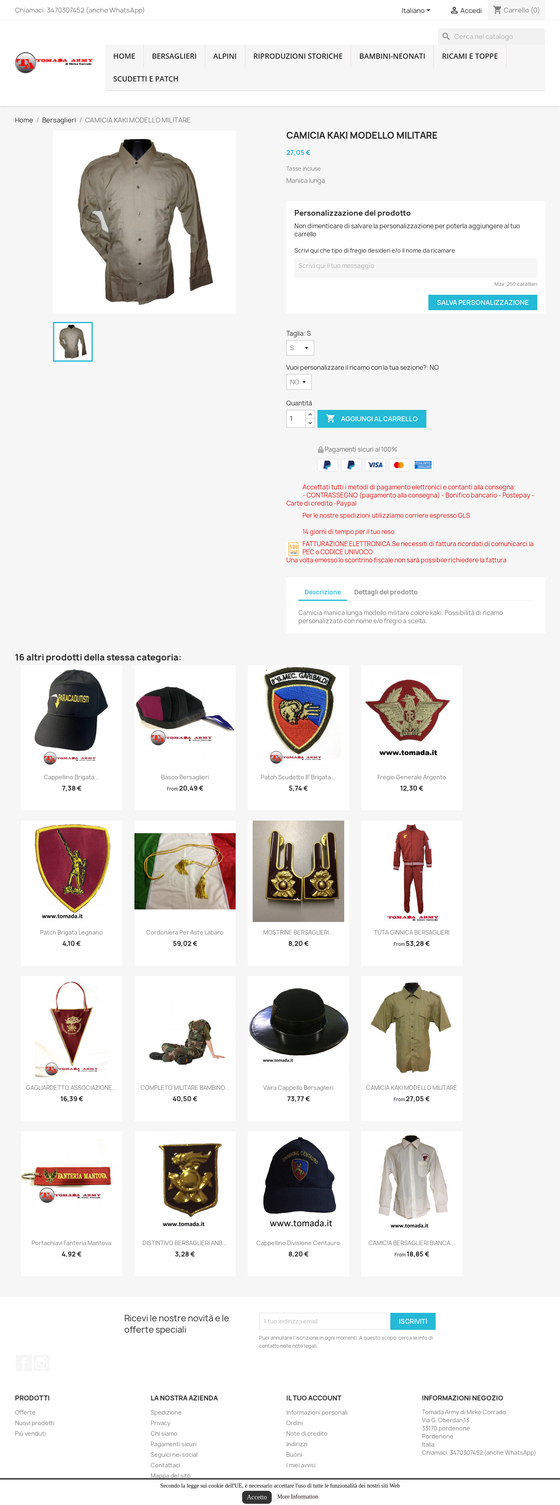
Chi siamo (164, 1433)
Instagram (42, 1363)
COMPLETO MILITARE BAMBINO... (185, 1087)
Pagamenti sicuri (173, 1444)
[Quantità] (296, 419)
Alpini (225, 56)
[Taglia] (300, 348)
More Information (297, 1497)
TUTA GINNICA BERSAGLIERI (411, 932)
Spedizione (166, 1412)
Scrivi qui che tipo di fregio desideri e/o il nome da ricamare (374, 250)
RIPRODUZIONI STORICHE (298, 56)
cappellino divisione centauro (298, 1243)
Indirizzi (296, 1444)
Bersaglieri (174, 56)
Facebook (24, 1363)
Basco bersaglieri (185, 777)
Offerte (25, 1412)
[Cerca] (491, 36)
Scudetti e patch (146, 79)
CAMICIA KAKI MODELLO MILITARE (411, 1087)
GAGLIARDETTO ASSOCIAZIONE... (71, 1087)
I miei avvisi (300, 1465)
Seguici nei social (174, 1454)
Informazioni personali (316, 1412)
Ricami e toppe (470, 56)
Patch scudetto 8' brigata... (298, 777)
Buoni (294, 1454)
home (124, 56)
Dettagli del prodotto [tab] (386, 592)
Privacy (160, 1423)
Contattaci (165, 1465)
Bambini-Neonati (392, 56)
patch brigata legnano (71, 932)
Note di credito (307, 1433)
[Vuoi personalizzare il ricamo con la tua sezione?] (299, 382)
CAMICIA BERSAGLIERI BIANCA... (411, 1243)
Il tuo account (313, 1398)
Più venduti (30, 1433)
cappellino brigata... (71, 777)
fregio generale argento (411, 777)
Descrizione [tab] (322, 592)
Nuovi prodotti (34, 1423)
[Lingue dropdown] (417, 11)
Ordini (294, 1423)
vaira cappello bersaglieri (298, 1087)
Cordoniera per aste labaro (185, 932)
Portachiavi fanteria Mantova (71, 1243)
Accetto (257, 1497)
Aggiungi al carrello (372, 419)
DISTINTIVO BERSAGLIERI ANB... (185, 1243)
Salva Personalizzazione (483, 302)
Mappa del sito (171, 1475)
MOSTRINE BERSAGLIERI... (298, 932)
